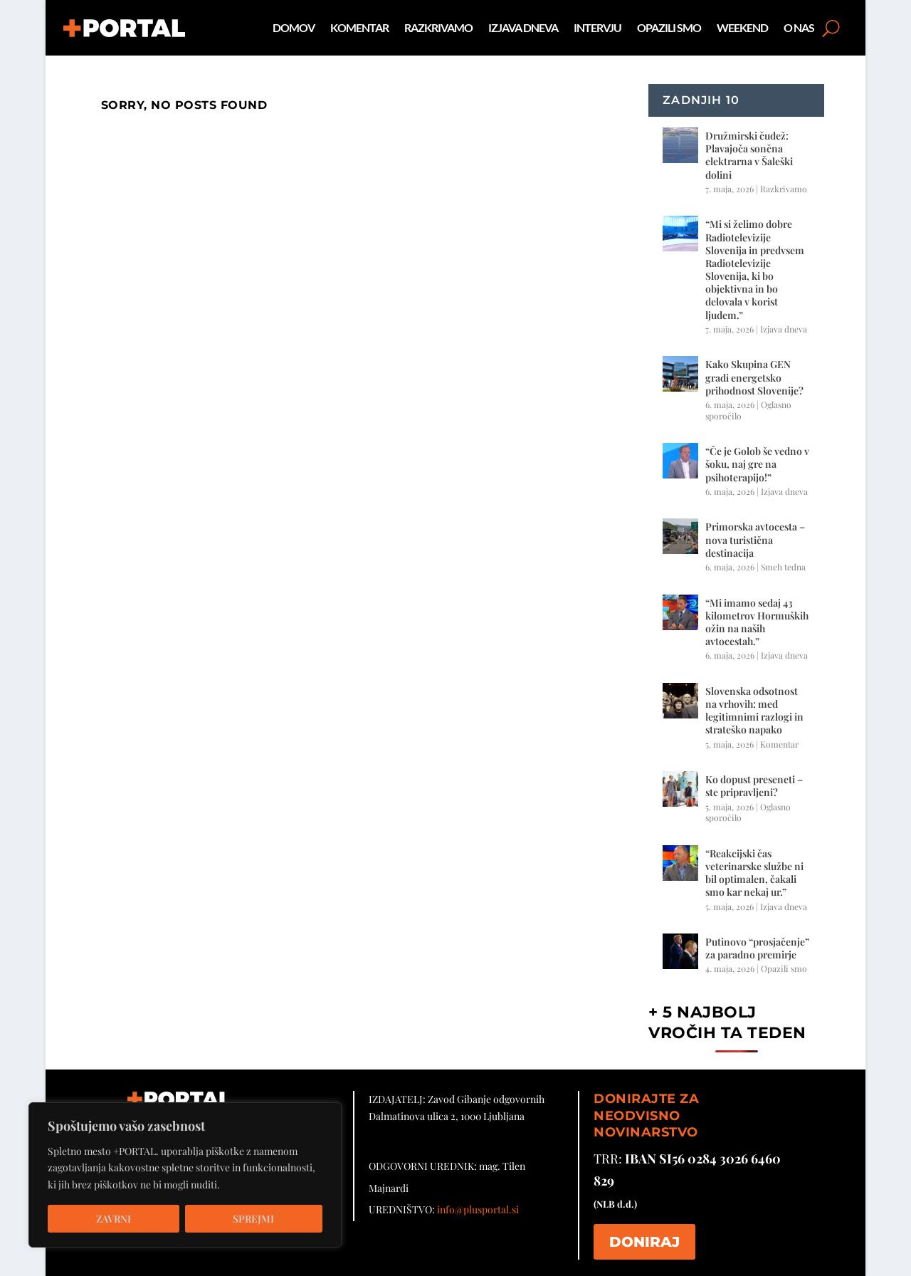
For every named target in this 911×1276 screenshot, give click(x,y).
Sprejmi (253, 1218)
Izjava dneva (523, 27)
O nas (799, 27)
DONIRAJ (644, 1241)
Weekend (742, 27)
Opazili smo (669, 27)
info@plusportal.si (478, 1209)
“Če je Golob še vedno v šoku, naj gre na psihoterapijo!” (757, 463)
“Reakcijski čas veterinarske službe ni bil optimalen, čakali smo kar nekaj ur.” (754, 873)
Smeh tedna (783, 566)
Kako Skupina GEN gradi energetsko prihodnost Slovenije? (754, 377)
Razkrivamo (438, 27)
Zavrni (113, 1218)
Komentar (359, 27)
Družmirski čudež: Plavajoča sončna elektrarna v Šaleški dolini (749, 155)
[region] (185, 1175)
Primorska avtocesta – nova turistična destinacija (755, 539)
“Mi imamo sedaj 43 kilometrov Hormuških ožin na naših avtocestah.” (757, 622)
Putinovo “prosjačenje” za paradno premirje (757, 948)
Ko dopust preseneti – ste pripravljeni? (754, 786)
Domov (294, 27)
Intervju (597, 27)
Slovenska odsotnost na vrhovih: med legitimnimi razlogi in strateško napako (754, 710)
